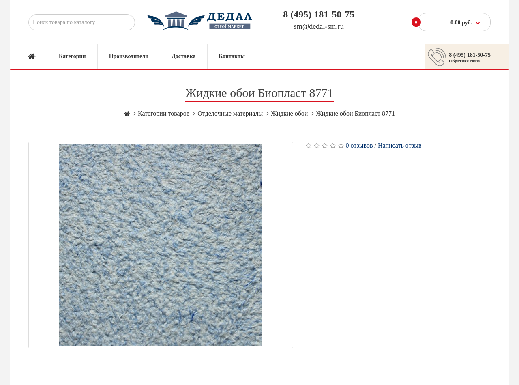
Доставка (183, 56)
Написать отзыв (399, 145)
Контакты (232, 56)
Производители (129, 56)
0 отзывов (359, 145)
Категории (72, 56)
